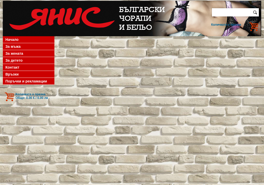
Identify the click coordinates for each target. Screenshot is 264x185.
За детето (14, 60)
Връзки (12, 74)
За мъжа (13, 46)
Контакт (12, 67)
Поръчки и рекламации (26, 81)
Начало (12, 40)
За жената (14, 53)
